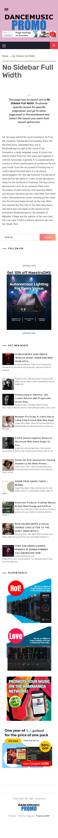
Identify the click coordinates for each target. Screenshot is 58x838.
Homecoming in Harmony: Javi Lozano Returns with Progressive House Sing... (33, 398)
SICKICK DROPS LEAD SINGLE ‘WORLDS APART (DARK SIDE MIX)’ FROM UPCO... (34, 358)
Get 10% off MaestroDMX (29, 273)
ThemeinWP (43, 816)
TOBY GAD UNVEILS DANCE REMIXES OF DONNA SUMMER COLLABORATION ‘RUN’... (31, 549)
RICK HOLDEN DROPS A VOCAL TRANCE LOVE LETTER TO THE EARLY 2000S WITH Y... (32, 527)
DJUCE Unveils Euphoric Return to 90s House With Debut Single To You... (33, 441)
